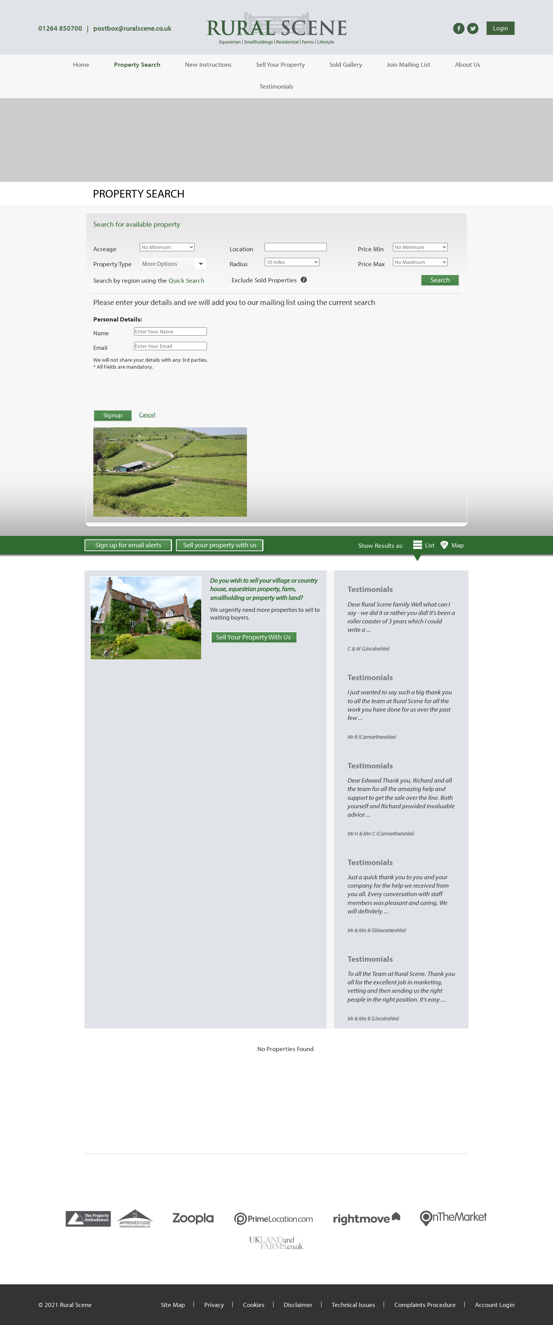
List (430, 545)
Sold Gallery (345, 64)
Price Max (371, 264)
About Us (467, 64)
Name (101, 333)
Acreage (104, 249)
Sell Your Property (280, 64)
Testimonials (276, 86)
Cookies (254, 1304)
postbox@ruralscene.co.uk (132, 28)
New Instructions (208, 64)
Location (241, 249)
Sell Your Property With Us (253, 637)
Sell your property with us (220, 545)
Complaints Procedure (425, 1304)
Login (500, 28)
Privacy (214, 1304)
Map (458, 545)
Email (100, 347)
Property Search (137, 64)
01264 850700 (60, 28)
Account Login (495, 1304)
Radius (239, 264)
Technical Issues (353, 1304)
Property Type (112, 264)
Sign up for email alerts (128, 545)
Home (81, 64)
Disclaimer (298, 1304)
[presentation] (151, 389)
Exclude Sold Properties (264, 280)
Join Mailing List (408, 64)
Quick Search (186, 280)
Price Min (371, 249)
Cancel (147, 414)
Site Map (173, 1304)
